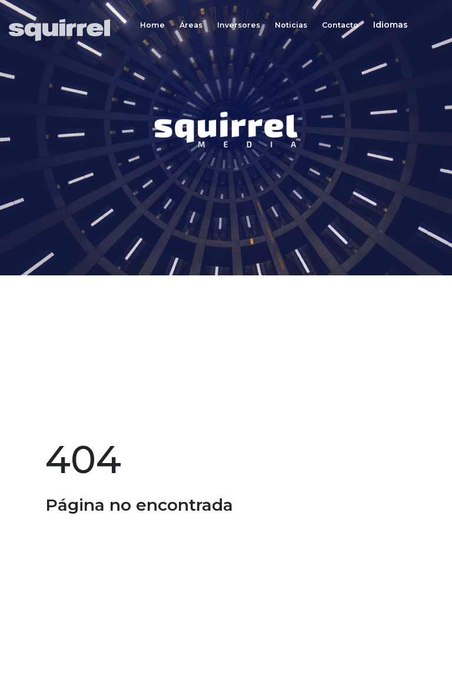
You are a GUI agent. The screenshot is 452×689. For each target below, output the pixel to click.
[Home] (152, 25)
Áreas (191, 26)
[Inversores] (238, 25)
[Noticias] (291, 25)
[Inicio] (63, 30)
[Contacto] (340, 25)
